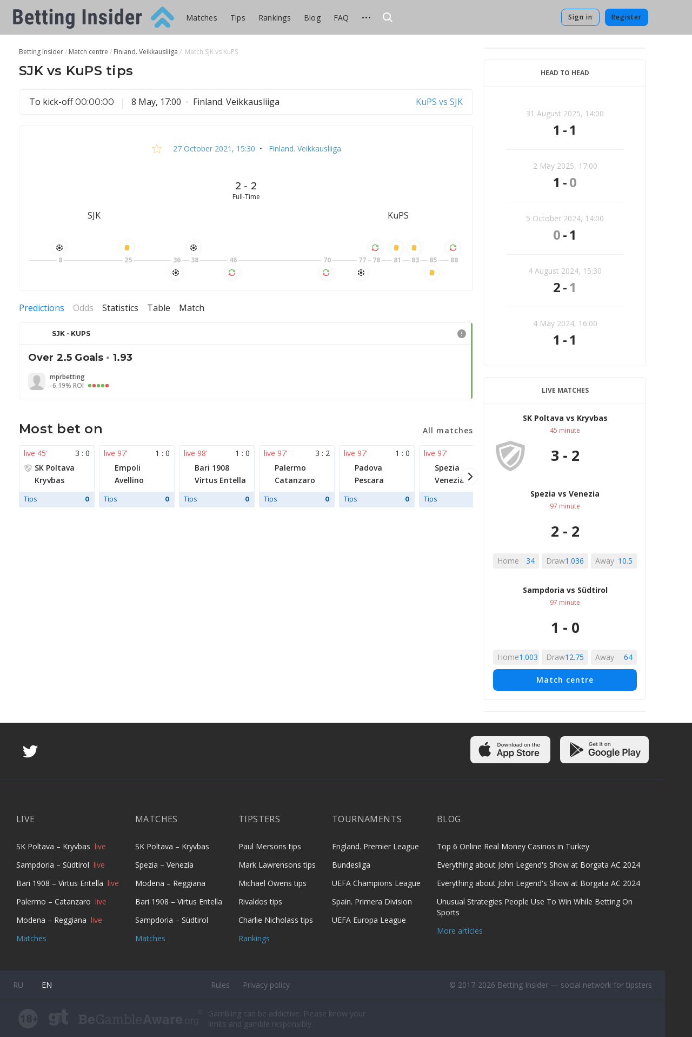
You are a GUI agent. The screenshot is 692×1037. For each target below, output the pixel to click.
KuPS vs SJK (439, 102)
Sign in (580, 17)
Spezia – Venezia (164, 865)
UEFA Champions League (376, 883)
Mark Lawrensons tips (277, 865)
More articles (460, 931)
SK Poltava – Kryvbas (54, 846)
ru (18, 985)
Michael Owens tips (272, 883)
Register (626, 17)
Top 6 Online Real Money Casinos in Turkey (513, 846)
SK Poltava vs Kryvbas (565, 418)
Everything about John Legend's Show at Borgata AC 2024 (538, 865)
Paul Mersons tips (269, 846)
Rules (220, 985)
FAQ (341, 17)
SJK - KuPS (71, 333)
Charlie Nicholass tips (275, 920)
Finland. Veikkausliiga (304, 148)
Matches (201, 17)
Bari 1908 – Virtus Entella (60, 883)
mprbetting (67, 377)
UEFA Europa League (369, 920)
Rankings (274, 17)
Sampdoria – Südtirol (53, 865)
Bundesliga (351, 865)
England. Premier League (375, 846)
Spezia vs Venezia (565, 493)
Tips (237, 17)
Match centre (565, 680)
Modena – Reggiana (52, 920)
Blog (312, 17)
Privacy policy (266, 985)
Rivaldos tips (260, 901)
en (47, 985)
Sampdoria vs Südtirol (565, 590)
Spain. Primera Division (372, 901)
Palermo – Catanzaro (54, 901)
